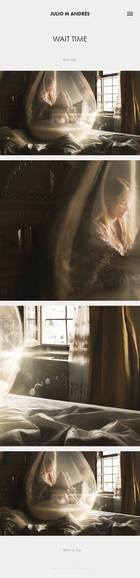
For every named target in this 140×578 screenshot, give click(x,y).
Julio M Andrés (70, 14)
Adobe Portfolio (78, 568)
